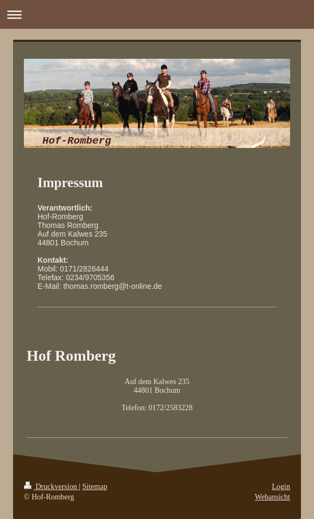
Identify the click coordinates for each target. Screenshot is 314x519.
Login (281, 487)
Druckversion (51, 487)
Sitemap (95, 487)
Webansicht (272, 497)
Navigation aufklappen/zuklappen (157, 14)
